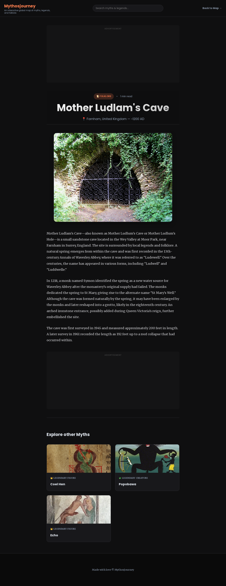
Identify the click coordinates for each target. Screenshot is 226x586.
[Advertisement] (113, 56)
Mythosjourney (19, 6)
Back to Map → (212, 8)
